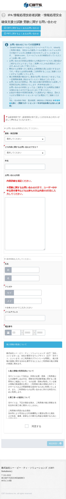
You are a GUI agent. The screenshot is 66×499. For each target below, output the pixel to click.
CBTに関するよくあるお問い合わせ (21, 28)
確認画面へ (55, 443)
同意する (36, 426)
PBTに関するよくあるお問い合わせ (21, 33)
